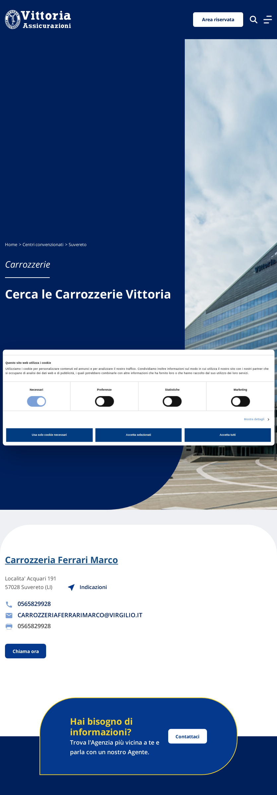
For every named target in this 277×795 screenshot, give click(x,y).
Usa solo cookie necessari (49, 434)
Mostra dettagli (254, 419)
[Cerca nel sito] (253, 19)
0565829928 (34, 604)
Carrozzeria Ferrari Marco (61, 560)
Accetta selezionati (138, 434)
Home (11, 244)
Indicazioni (87, 587)
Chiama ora (26, 651)
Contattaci (187, 736)
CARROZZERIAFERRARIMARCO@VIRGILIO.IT (80, 615)
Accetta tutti (228, 434)
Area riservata (218, 19)
